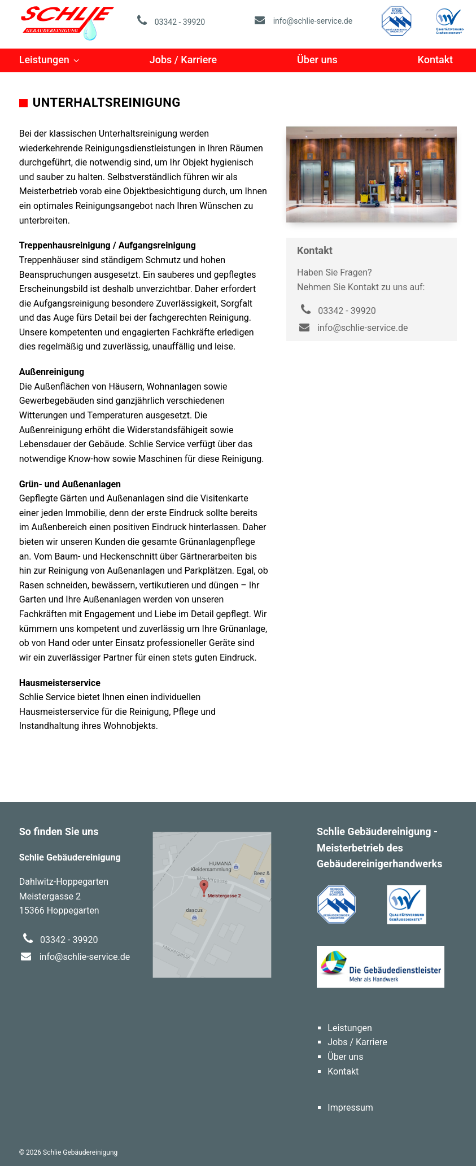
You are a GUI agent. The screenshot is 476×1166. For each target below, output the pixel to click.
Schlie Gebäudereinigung (68, 22)
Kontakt (435, 59)
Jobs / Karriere (183, 59)
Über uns (317, 59)
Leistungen (44, 59)
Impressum (350, 1107)
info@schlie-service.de (302, 20)
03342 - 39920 (169, 22)
